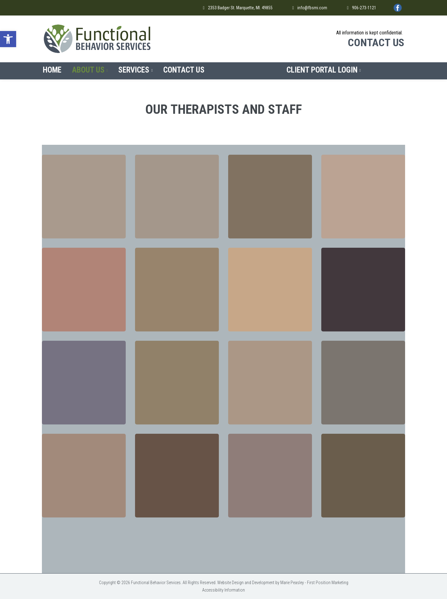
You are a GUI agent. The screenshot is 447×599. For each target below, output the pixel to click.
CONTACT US (376, 42)
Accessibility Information (223, 590)
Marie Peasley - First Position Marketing (314, 582)
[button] (8, 39)
